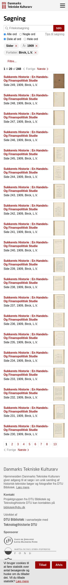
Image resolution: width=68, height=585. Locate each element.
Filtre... (12, 61)
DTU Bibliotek (14, 519)
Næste (41, 68)
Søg (59, 28)
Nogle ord (27, 34)
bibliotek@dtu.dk (14, 507)
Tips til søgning (54, 34)
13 (55, 444)
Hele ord (31, 39)
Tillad (42, 564)
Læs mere (22, 487)
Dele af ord (12, 39)
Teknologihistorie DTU (20, 525)
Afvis (59, 564)
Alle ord (10, 34)
